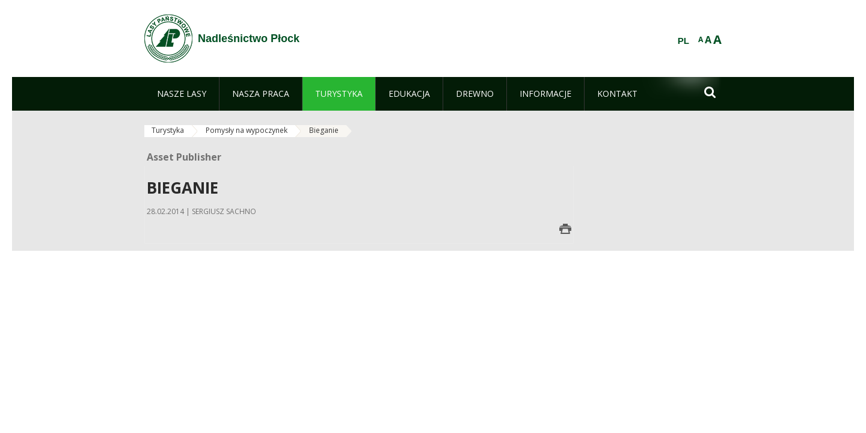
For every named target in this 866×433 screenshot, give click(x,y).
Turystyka (168, 130)
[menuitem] (181, 94)
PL (683, 41)
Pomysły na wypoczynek (246, 130)
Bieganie (324, 130)
